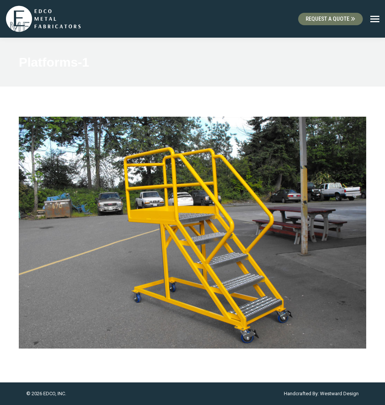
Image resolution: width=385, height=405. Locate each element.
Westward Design (339, 393)
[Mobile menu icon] (374, 19)
